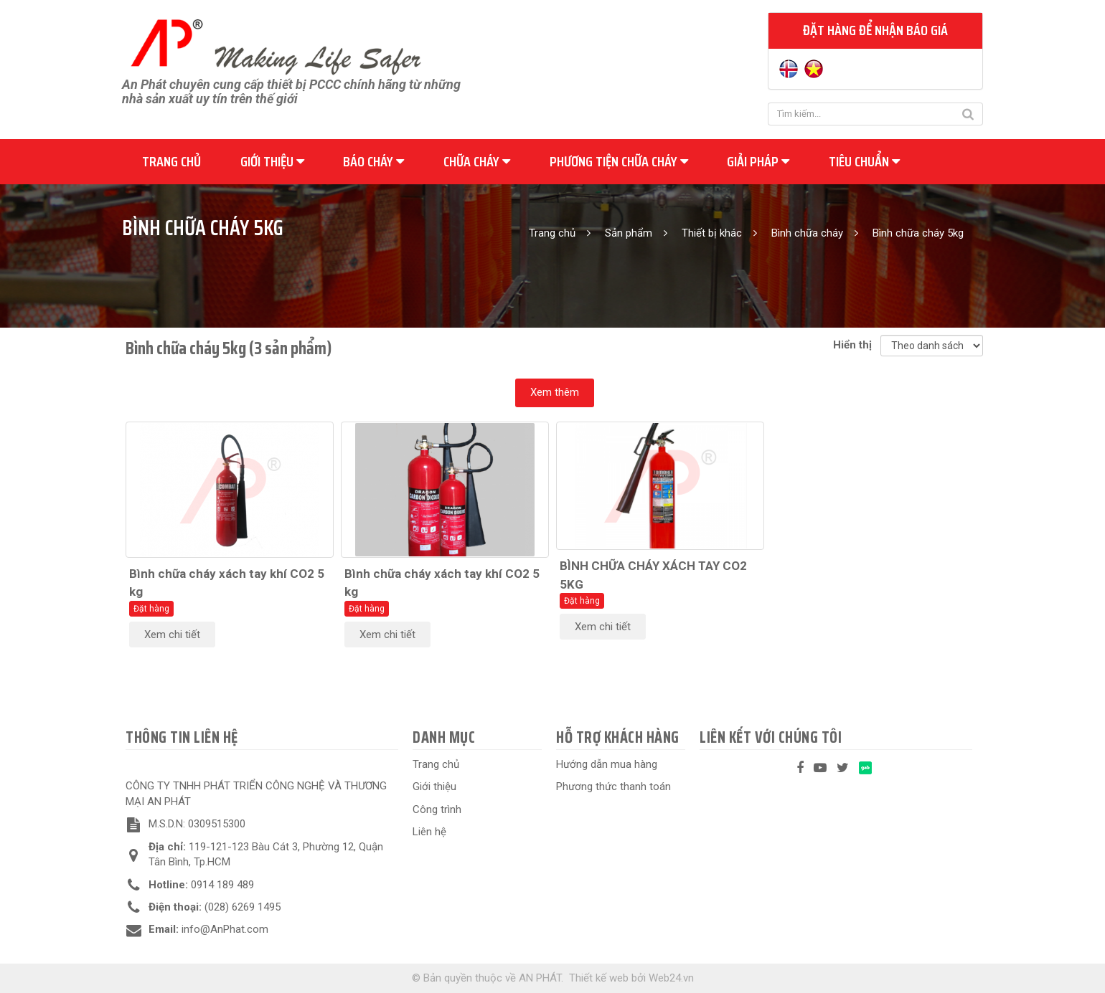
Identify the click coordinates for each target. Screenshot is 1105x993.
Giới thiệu (272, 161)
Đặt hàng (151, 609)
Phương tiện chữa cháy (619, 161)
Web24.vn (671, 977)
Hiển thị (855, 344)
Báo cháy (373, 161)
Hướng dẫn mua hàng (606, 764)
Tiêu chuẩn (864, 161)
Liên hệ (429, 831)
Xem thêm (554, 392)
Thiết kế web (599, 977)
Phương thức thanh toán (613, 786)
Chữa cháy (476, 161)
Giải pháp (758, 161)
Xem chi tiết (172, 634)
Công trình (437, 809)
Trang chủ (171, 161)
